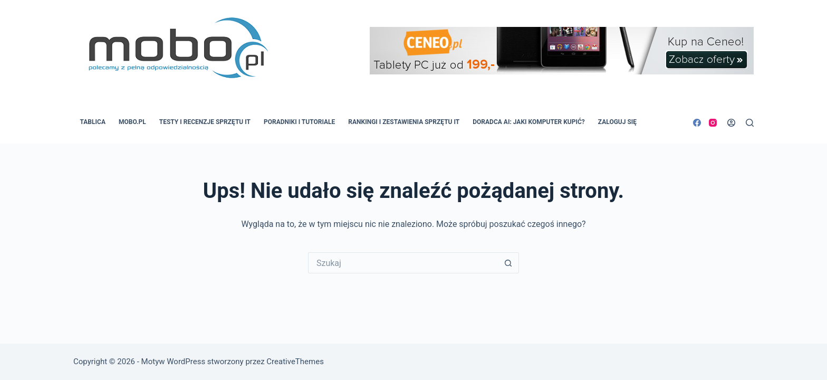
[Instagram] (713, 123)
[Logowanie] (731, 123)
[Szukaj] (750, 123)
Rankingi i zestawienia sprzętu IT (403, 122)
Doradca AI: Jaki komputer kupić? (529, 122)
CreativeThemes (295, 361)
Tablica (92, 122)
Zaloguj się (617, 122)
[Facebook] (697, 123)
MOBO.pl (132, 122)
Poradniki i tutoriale (299, 122)
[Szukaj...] (403, 262)
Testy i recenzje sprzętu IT (205, 122)
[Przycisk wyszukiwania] (508, 262)
